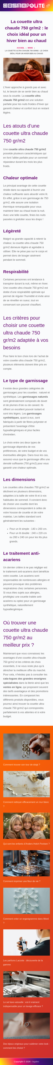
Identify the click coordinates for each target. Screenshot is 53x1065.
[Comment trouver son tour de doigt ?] (26, 747)
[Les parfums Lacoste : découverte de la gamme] (26, 942)
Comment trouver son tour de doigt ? (21, 764)
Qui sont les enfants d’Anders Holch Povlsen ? (26, 844)
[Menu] (48, 5)
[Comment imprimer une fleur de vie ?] (26, 863)
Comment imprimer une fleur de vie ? (21, 881)
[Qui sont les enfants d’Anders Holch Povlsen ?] (26, 826)
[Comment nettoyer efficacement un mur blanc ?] (26, 784)
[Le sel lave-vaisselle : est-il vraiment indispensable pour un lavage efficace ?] (26, 984)
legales (35, 1061)
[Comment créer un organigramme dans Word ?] (26, 901)
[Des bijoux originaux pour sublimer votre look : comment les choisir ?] (26, 1026)
